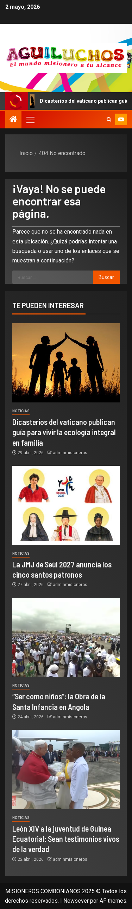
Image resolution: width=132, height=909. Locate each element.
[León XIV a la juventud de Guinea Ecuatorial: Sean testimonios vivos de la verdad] (66, 769)
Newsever (76, 900)
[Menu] (30, 119)
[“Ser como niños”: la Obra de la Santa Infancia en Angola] (66, 637)
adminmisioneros (70, 452)
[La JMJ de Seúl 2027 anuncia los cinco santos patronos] (66, 505)
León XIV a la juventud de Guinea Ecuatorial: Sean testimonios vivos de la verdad (65, 839)
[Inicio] (13, 120)
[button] (30, 119)
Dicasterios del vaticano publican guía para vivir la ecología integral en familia (64, 432)
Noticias (21, 411)
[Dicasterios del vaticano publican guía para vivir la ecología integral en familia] (66, 362)
